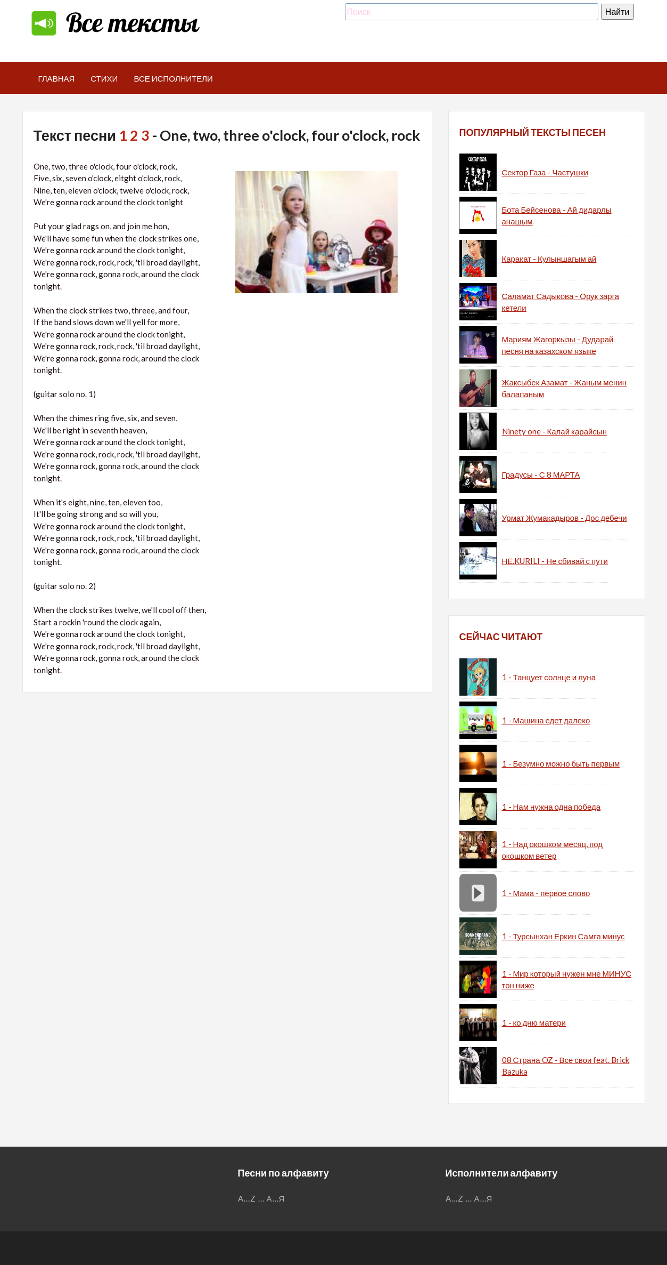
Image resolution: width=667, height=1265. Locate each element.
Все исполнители (173, 78)
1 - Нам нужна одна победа (551, 806)
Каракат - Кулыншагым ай (549, 258)
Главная (56, 78)
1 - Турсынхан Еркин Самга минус (563, 936)
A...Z (247, 1198)
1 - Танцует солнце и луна (549, 677)
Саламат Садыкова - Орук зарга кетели (561, 302)
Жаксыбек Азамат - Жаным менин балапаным (564, 388)
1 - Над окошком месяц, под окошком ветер (552, 850)
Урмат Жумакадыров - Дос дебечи (564, 517)
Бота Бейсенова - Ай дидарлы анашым (557, 216)
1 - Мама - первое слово (546, 893)
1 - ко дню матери (534, 1022)
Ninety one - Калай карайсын (554, 431)
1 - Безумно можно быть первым (561, 763)
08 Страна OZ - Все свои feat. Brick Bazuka (566, 1066)
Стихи (104, 78)
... (261, 1198)
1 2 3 (134, 135)
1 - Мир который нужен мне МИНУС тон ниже (567, 979)
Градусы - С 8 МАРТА (541, 474)
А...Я (276, 1198)
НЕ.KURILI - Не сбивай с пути (555, 561)
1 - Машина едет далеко (546, 720)
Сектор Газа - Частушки (545, 172)
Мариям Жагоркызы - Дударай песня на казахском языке (558, 345)
